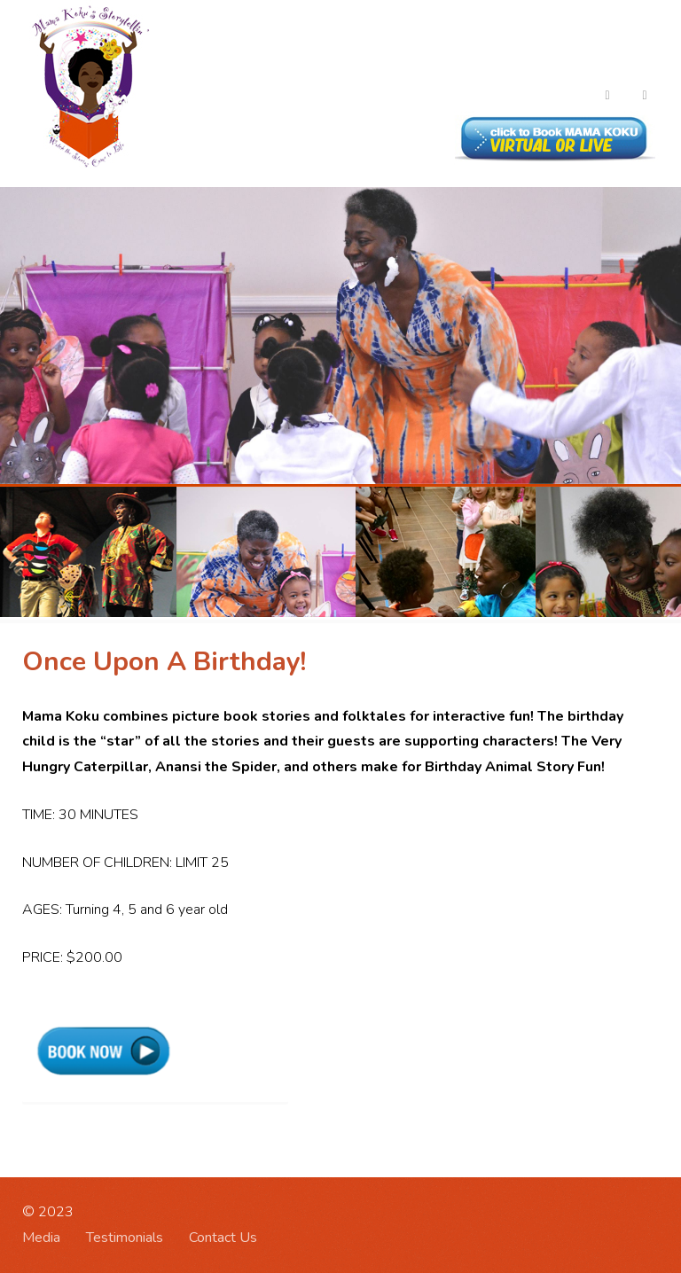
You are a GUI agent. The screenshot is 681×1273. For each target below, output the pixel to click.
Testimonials (124, 1237)
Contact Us (223, 1237)
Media (41, 1237)
